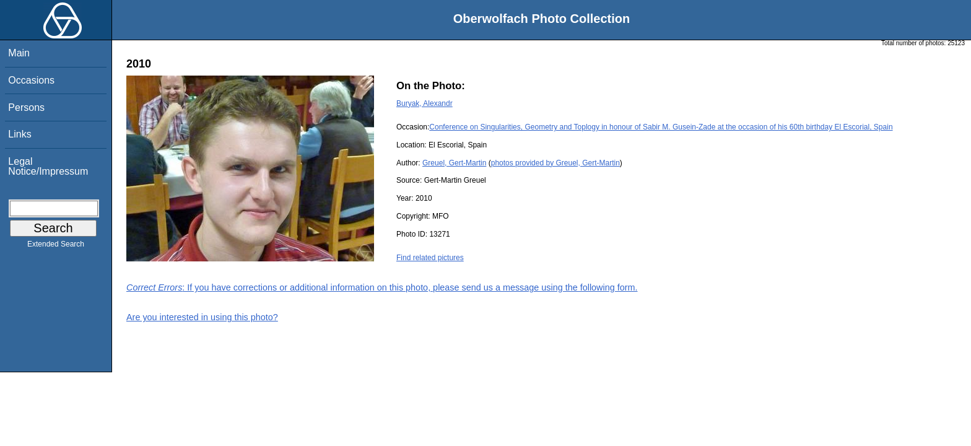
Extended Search (55, 246)
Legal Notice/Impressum (48, 166)
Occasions (31, 80)
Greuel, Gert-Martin (454, 163)
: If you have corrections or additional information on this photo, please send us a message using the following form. (382, 287)
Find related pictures (430, 257)
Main (19, 53)
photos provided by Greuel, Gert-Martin (555, 163)
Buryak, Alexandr (424, 103)
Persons (26, 107)
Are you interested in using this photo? (202, 317)
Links (19, 134)
